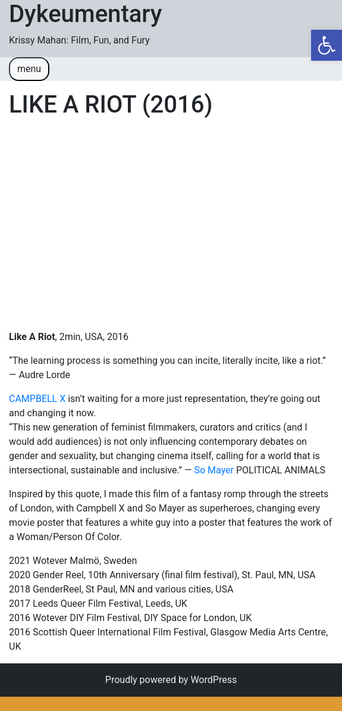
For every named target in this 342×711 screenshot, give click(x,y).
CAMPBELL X (37, 398)
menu (29, 68)
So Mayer (214, 470)
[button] (326, 45)
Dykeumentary (85, 14)
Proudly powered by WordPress (171, 679)
